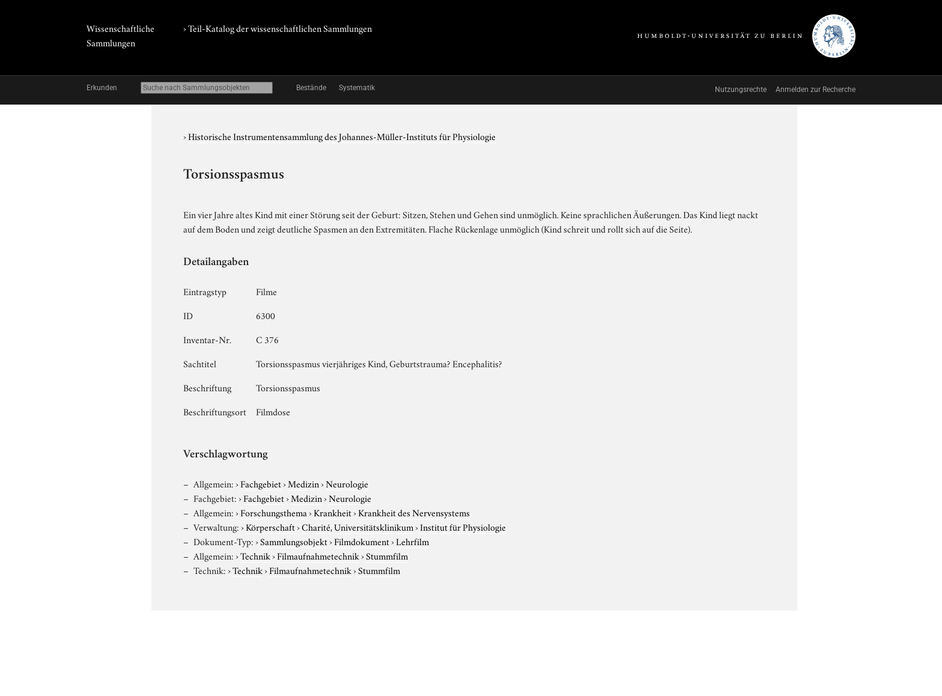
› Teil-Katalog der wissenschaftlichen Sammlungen (277, 27)
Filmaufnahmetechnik (318, 555)
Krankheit (332, 512)
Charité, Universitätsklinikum (357, 526)
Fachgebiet (260, 483)
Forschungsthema (273, 512)
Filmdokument (361, 541)
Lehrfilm (412, 541)
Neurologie (347, 483)
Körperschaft (270, 526)
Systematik (357, 88)
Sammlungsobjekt (293, 541)
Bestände (311, 88)
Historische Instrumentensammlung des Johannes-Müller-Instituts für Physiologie (342, 135)
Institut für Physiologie (463, 526)
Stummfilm (387, 555)
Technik (255, 555)
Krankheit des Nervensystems (414, 512)
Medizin (303, 483)
